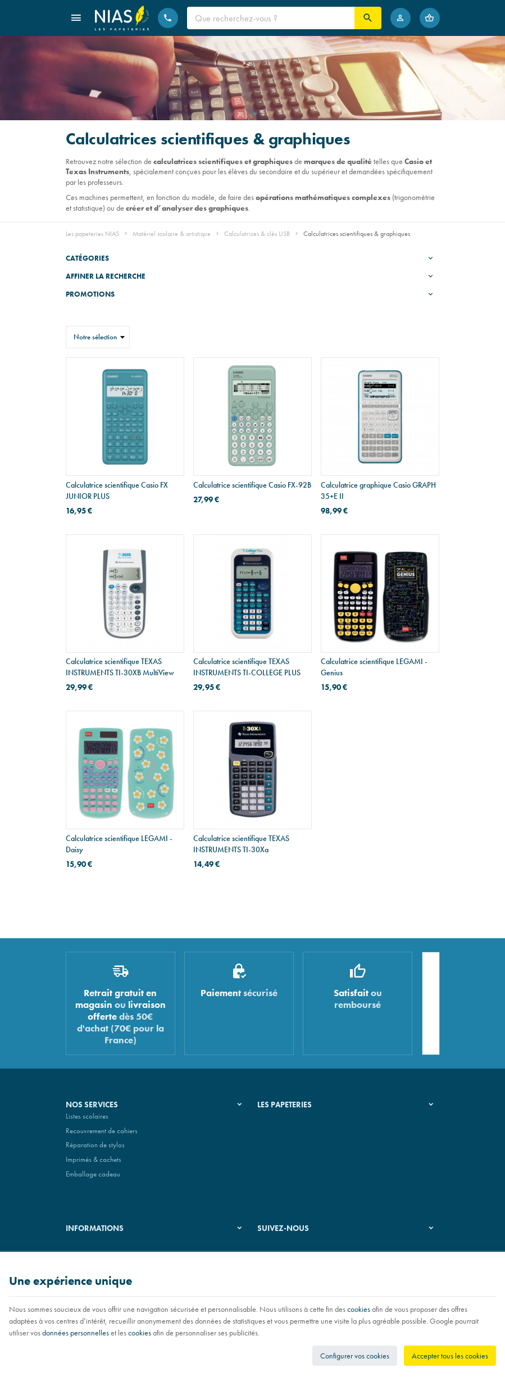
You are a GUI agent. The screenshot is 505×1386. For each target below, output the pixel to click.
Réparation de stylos (95, 1150)
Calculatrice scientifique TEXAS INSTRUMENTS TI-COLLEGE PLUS (247, 667)
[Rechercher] (367, 18)
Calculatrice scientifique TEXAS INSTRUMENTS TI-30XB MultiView (120, 667)
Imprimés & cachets (93, 1164)
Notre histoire (277, 1120)
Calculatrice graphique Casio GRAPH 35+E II (378, 490)
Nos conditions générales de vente (115, 1248)
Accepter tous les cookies (450, 1356)
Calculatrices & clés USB (257, 233)
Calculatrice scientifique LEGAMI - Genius (374, 667)
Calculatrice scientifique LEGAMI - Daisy (119, 844)
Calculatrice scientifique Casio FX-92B (252, 485)
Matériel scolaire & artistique (172, 233)
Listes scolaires (87, 1120)
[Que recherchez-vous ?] (270, 18)
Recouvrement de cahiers (102, 1135)
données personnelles (75, 1333)
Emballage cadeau (93, 1178)
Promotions (90, 294)
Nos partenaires (280, 1150)
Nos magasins (278, 1135)
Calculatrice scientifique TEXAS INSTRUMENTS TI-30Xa (241, 844)
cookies (358, 1309)
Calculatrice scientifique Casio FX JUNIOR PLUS (117, 490)
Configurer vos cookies (354, 1356)
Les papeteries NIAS (92, 233)
